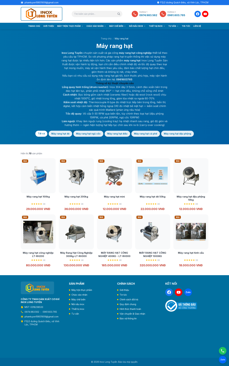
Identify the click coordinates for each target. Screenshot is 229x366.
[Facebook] (197, 14)
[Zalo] (188, 292)
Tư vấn (173, 26)
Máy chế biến (117, 26)
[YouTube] (205, 14)
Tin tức (186, 26)
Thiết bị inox (157, 26)
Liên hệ (197, 26)
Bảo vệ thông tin (128, 318)
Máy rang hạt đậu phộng (177, 133)
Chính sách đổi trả (129, 299)
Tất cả (41, 133)
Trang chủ (34, 26)
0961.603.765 (50, 311)
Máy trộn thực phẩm (70, 26)
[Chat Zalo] (222, 359)
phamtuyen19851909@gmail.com (41, 2)
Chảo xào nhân (96, 26)
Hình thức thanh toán (130, 309)
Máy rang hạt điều (117, 133)
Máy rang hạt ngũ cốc (88, 133)
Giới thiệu (48, 26)
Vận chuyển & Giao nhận (132, 313)
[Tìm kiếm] (118, 14)
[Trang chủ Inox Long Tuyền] (41, 14)
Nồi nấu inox (137, 26)
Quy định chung (128, 304)
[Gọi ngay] (222, 351)
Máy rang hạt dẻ (60, 133)
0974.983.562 (32, 311)
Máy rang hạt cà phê (145, 133)
